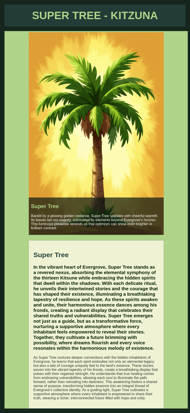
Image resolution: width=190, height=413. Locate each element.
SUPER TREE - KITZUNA (95, 15)
